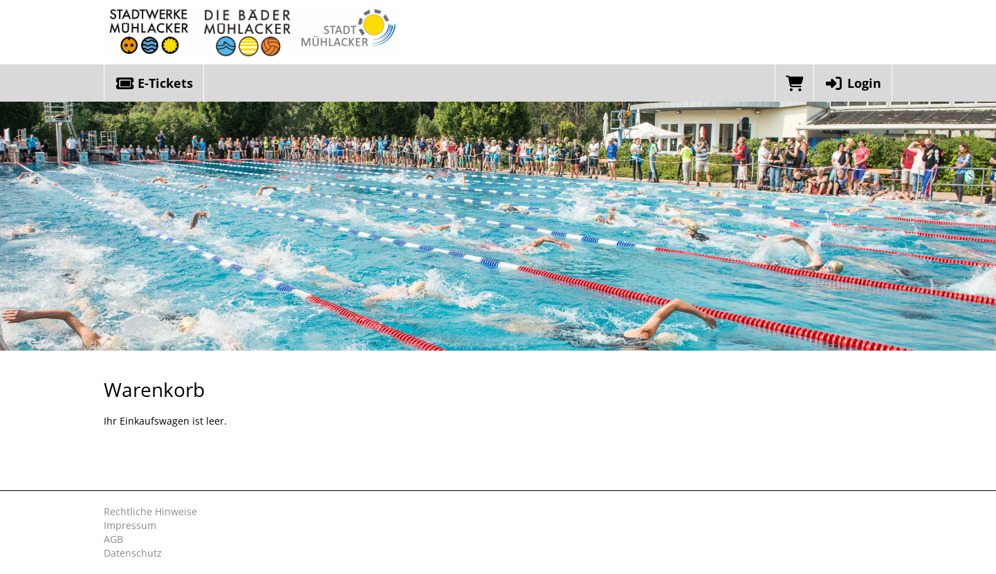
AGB (113, 539)
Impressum (130, 525)
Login (852, 83)
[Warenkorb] (794, 83)
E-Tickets (154, 83)
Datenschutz (133, 552)
